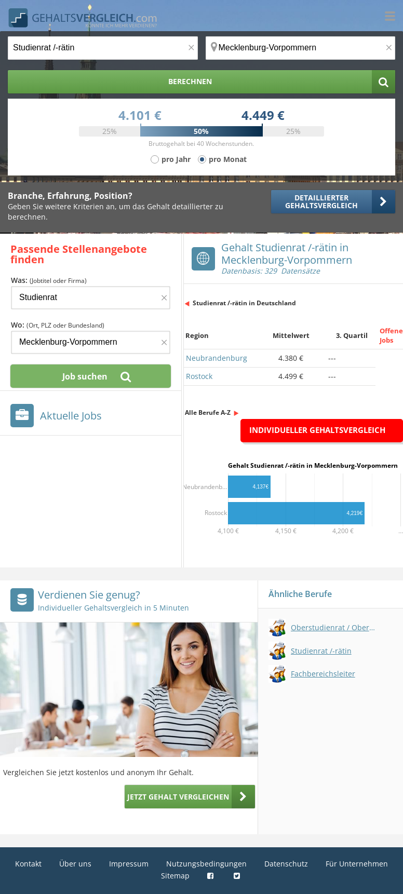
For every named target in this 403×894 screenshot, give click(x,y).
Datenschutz (286, 864)
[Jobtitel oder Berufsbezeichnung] (103, 48)
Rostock (199, 376)
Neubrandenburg (216, 358)
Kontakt (28, 864)
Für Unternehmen (357, 864)
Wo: (57, 325)
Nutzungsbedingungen (206, 864)
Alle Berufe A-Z (208, 412)
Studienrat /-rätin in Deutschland (244, 303)
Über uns (75, 864)
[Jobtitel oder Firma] (90, 297)
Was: (49, 280)
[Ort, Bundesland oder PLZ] (301, 48)
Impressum (129, 864)
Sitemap (175, 876)
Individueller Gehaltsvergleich (317, 430)
